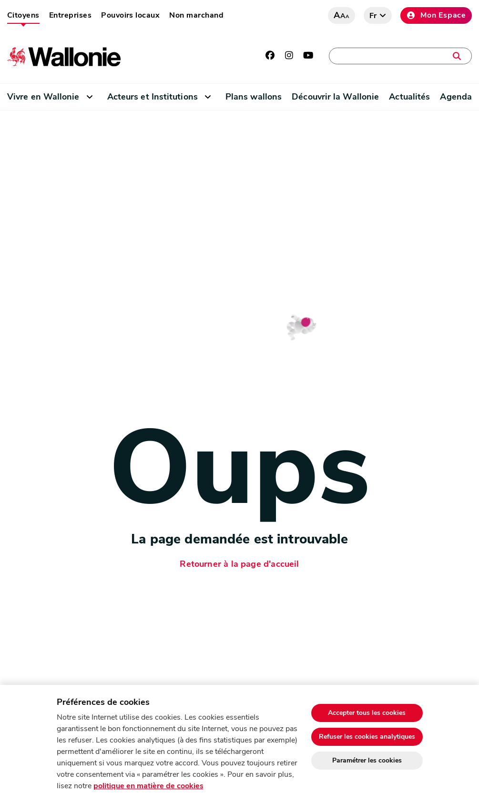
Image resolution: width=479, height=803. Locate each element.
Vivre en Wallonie (43, 96)
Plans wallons (253, 96)
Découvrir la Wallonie (335, 96)
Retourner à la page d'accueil (239, 564)
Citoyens (23, 15)
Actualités (409, 96)
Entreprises (70, 15)
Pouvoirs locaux (130, 15)
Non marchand (196, 15)
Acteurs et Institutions (152, 96)
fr (373, 15)
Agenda (456, 96)
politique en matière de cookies (148, 786)
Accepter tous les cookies (367, 712)
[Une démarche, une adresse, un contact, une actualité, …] (400, 56)
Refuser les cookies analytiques (367, 736)
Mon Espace (436, 15)
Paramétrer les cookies (367, 760)
